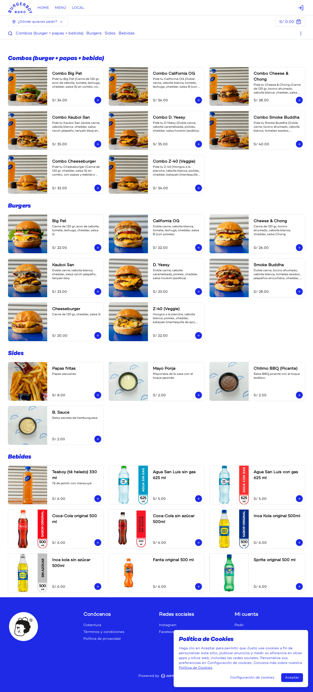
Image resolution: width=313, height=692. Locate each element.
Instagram (167, 625)
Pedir (239, 625)
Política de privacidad (102, 638)
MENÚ (60, 7)
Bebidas (127, 33)
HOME (43, 7)
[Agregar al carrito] (97, 100)
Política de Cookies (195, 667)
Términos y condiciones (103, 631)
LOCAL (78, 7)
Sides (110, 33)
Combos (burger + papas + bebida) (49, 33)
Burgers (94, 33)
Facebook (167, 631)
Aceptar (292, 677)
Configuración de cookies (252, 677)
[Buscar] (10, 33)
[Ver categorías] (300, 33)
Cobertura (92, 625)
